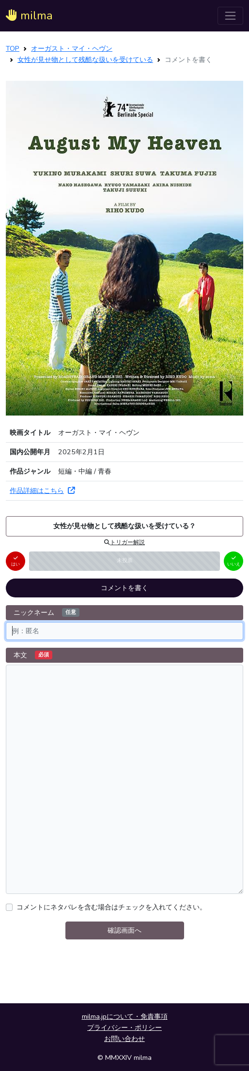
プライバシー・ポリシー (124, 1027)
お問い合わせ (124, 1038)
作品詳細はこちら (42, 490)
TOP (12, 48)
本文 (33, 655)
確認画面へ (124, 930)
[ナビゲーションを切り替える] (230, 16)
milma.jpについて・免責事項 (125, 1016)
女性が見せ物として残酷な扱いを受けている (85, 59)
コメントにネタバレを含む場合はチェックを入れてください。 (111, 907)
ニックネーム (46, 612)
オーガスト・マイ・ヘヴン (71, 48)
